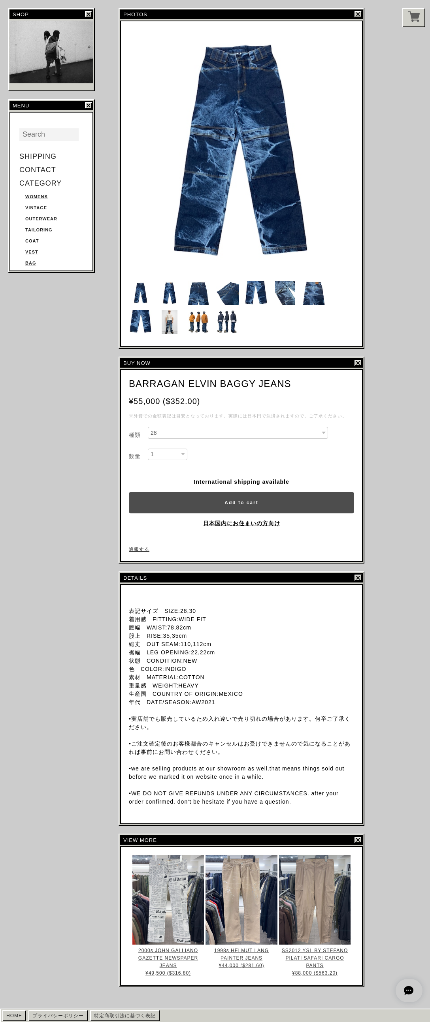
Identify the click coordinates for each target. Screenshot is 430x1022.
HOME (14, 1015)
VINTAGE (36, 207)
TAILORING (39, 229)
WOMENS (36, 196)
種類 (135, 435)
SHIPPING (38, 156)
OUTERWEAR (41, 218)
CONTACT (37, 170)
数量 (135, 456)
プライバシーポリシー (58, 1015)
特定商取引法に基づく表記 (125, 1015)
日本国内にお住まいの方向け (241, 523)
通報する (139, 549)
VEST (31, 252)
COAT (32, 241)
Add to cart (241, 502)
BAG (30, 263)
